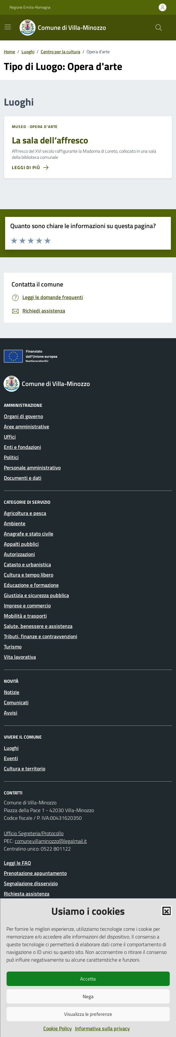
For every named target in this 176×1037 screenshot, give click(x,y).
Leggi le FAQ (17, 863)
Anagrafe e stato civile (28, 533)
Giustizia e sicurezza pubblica (36, 595)
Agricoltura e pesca (25, 513)
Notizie (11, 692)
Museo (19, 127)
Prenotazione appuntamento (35, 873)
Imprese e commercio (27, 605)
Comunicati (16, 702)
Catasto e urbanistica (27, 564)
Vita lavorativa (20, 657)
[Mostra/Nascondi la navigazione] (8, 27)
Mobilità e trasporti (25, 616)
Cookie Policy (57, 1028)
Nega (88, 996)
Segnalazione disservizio (31, 883)
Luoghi (11, 748)
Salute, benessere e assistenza (38, 626)
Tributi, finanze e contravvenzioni (40, 636)
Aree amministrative (26, 426)
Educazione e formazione (31, 585)
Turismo (12, 646)
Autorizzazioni (19, 554)
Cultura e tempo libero (28, 574)
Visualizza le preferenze (88, 1014)
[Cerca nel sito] (158, 27)
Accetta (88, 978)
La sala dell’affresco (50, 140)
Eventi (11, 758)
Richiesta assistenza (26, 893)
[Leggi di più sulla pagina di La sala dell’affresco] (30, 167)
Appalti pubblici (21, 544)
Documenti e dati (22, 478)
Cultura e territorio (24, 768)
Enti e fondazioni (22, 447)
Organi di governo (23, 416)
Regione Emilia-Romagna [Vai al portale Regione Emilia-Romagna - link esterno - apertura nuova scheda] (30, 7)
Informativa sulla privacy (102, 1028)
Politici (11, 457)
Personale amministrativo (32, 467)
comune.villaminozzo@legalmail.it (51, 841)
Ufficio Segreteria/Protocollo (33, 833)
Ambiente (14, 523)
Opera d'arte (44, 127)
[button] (166, 911)
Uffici (10, 437)
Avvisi (10, 712)
